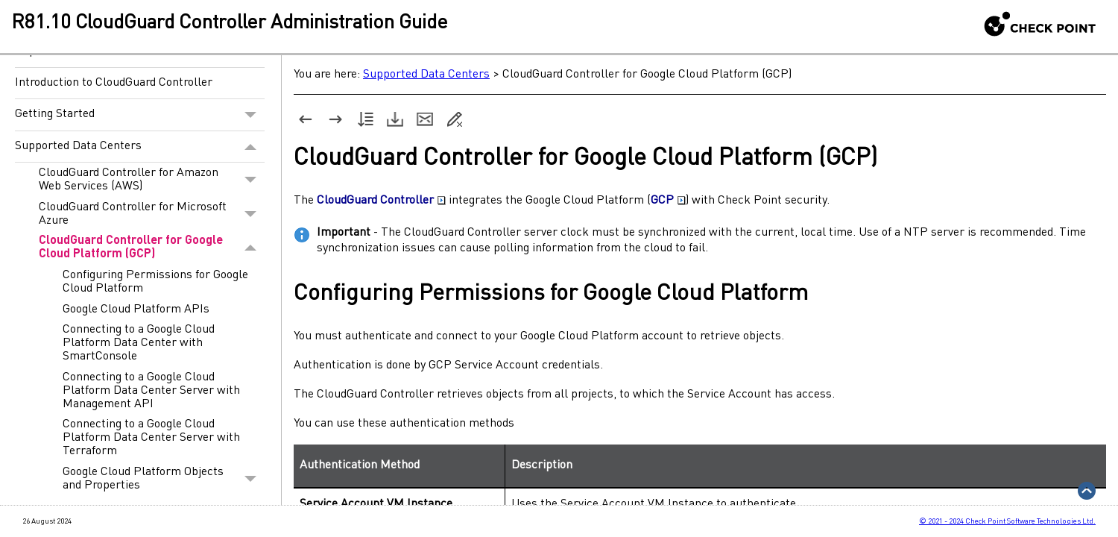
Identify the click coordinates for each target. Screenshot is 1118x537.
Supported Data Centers (140, 147)
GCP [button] (668, 201)
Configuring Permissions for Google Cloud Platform (155, 282)
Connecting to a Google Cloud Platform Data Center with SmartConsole (139, 343)
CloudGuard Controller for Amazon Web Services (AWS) (152, 180)
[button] (251, 115)
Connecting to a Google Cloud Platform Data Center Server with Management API (151, 390)
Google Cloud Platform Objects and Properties (164, 479)
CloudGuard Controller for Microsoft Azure (152, 214)
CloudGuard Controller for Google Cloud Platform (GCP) (152, 248)
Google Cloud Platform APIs (136, 309)
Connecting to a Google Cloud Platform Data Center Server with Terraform (151, 437)
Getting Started (140, 115)
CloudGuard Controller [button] (381, 201)
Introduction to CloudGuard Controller (113, 83)
